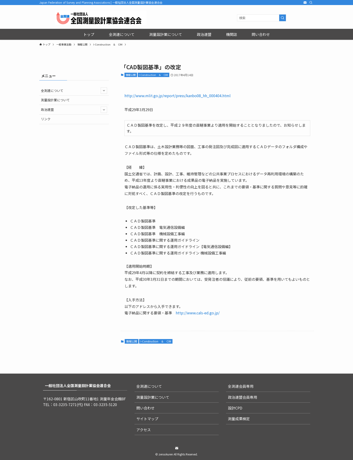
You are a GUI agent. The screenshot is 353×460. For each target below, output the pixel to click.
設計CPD (235, 408)
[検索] (311, 2)
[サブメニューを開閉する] (104, 90)
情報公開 (131, 75)
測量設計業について (55, 100)
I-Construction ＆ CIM (153, 75)
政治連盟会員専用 (242, 397)
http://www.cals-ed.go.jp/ (198, 313)
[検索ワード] (261, 17)
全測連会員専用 (240, 386)
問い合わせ (145, 408)
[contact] (305, 2)
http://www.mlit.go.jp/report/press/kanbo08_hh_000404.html (177, 95)
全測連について (74, 90)
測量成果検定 (239, 418)
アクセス (143, 429)
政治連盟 (74, 110)
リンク (46, 119)
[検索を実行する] (282, 17)
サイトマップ (147, 418)
